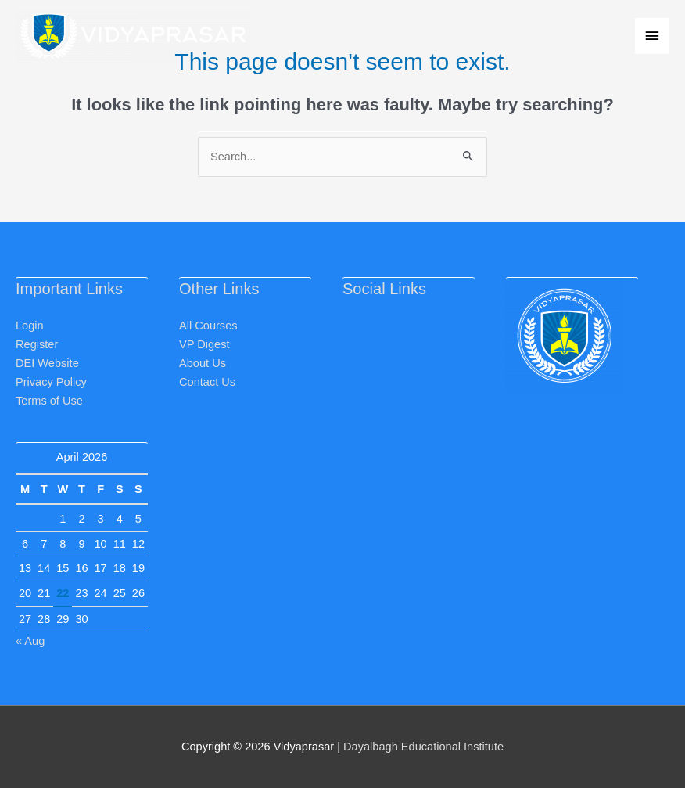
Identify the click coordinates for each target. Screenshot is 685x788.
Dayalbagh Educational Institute (423, 746)
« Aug (30, 641)
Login (30, 325)
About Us (202, 363)
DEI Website (47, 363)
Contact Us (207, 382)
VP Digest (204, 344)
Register (37, 344)
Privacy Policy (51, 382)
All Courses (208, 325)
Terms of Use (49, 400)
